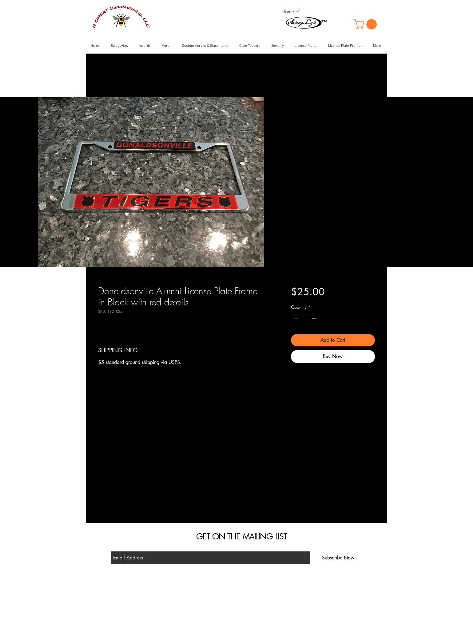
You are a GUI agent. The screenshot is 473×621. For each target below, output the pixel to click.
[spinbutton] (305, 318)
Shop (177, 585)
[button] (366, 24)
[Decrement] (296, 318)
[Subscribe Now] (338, 558)
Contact (179, 603)
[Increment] (314, 318)
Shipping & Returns (189, 594)
